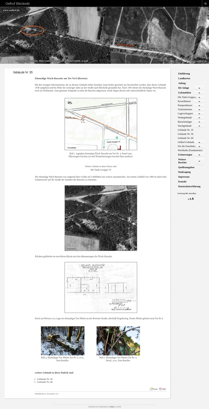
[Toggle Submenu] (199, 88)
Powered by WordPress (98, 407)
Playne (118, 407)
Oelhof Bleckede (18, 3)
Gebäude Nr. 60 (45, 382)
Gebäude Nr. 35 (23, 72)
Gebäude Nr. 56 (45, 379)
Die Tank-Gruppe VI (101, 170)
